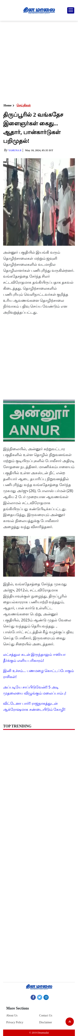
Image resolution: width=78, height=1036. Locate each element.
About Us (11, 1015)
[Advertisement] (39, 62)
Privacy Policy (14, 1022)
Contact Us (45, 1015)
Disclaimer (45, 1022)
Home (7, 105)
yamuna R (14, 150)
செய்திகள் (23, 105)
